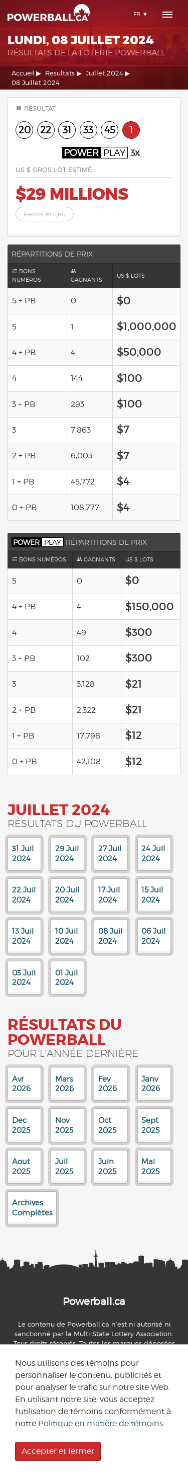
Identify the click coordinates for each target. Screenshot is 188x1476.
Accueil (23, 73)
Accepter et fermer (58, 1451)
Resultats (60, 73)
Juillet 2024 (104, 73)
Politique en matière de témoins (100, 1423)
